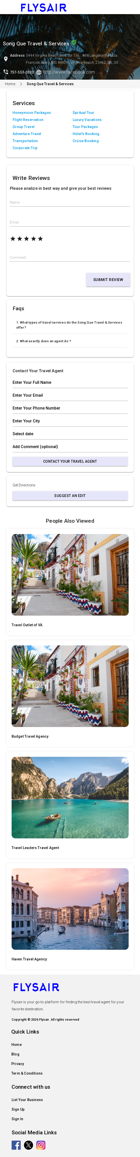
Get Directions (24, 485)
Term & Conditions (27, 1073)
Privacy (17, 1064)
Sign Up (18, 1109)
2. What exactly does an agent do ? (43, 341)
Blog (15, 1054)
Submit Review (108, 279)
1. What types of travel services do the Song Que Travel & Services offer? (69, 325)
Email (14, 222)
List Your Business (27, 1100)
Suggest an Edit (70, 496)
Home (10, 84)
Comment (18, 258)
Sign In (17, 1119)
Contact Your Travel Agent (70, 461)
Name (15, 202)
